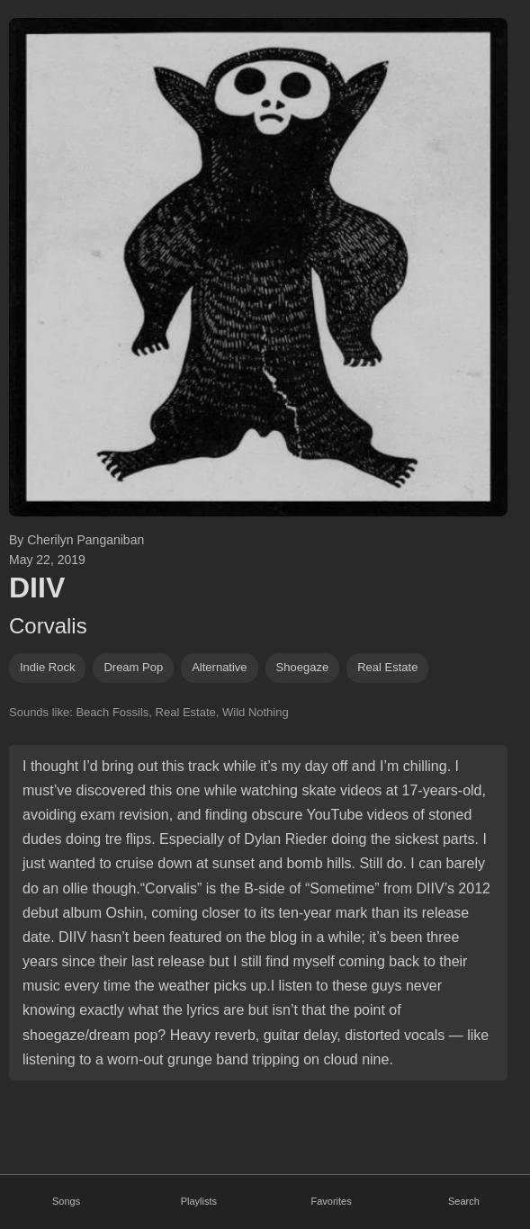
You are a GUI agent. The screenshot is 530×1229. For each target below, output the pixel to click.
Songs (66, 1201)
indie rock (47, 667)
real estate (387, 667)
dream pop (133, 667)
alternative (219, 667)
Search (464, 1201)
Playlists (199, 1201)
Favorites (331, 1201)
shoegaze (302, 667)
